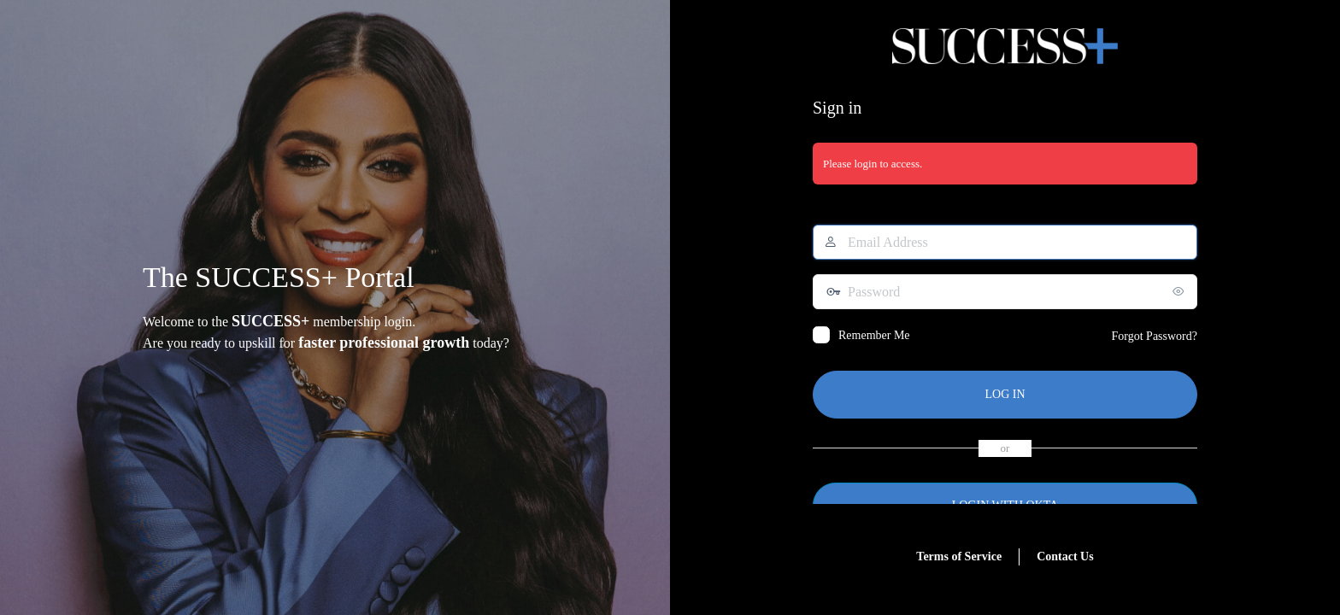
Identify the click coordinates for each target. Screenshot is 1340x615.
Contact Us (1065, 556)
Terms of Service (959, 556)
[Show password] (1180, 291)
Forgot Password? (1154, 336)
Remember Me (874, 335)
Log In (1004, 394)
